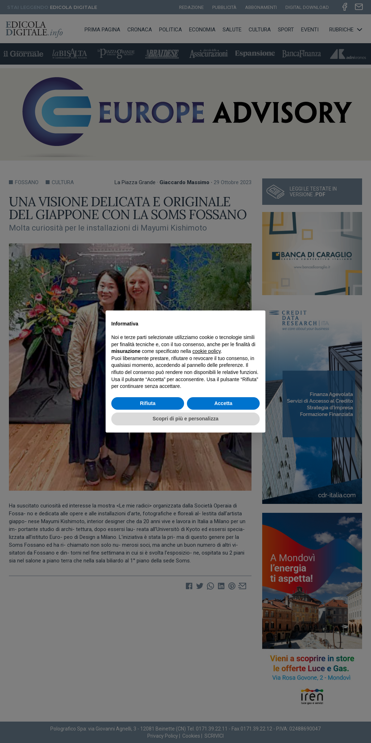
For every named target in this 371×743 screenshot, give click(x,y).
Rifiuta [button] (148, 403)
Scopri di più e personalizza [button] (185, 418)
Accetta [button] (223, 403)
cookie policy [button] (206, 351)
